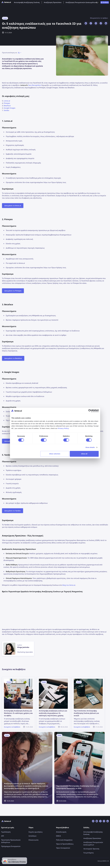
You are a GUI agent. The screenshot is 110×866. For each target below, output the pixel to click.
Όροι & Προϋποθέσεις (65, 844)
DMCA (58, 836)
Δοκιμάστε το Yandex (12, 511)
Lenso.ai (7, 101)
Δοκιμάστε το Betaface (13, 358)
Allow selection (54, 454)
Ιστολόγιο (32, 836)
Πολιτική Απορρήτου (64, 840)
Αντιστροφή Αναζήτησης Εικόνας (27, 2)
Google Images (9, 108)
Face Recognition (34, 85)
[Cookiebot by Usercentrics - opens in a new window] (90, 410)
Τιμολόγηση (6, 832)
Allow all (84, 454)
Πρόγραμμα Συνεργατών (10, 846)
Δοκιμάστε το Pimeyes (12, 291)
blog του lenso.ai (68, 585)
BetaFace (7, 105)
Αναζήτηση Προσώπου (52, 2)
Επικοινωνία (33, 840)
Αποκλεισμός (61, 832)
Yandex (6, 110)
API (2, 836)
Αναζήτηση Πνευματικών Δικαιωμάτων (81, 2)
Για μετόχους (88, 853)
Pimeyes (7, 103)
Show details (90, 447)
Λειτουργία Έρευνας (91, 849)
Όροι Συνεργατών (63, 848)
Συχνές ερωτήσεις (36, 832)
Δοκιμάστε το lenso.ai (12, 205)
